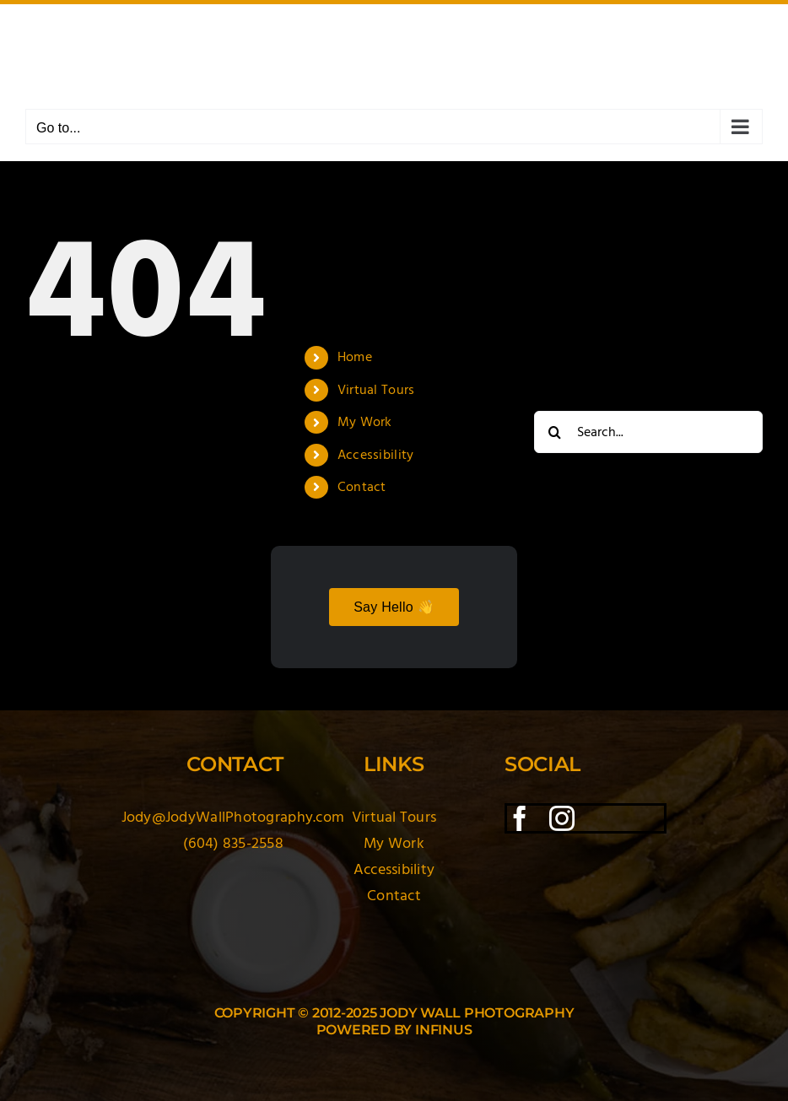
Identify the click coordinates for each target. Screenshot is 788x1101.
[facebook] (519, 818)
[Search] (555, 432)
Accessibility (375, 454)
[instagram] (562, 818)
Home (354, 357)
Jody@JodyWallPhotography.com (233, 817)
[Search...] (648, 432)
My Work (364, 422)
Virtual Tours (376, 389)
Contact (361, 487)
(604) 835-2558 (233, 843)
